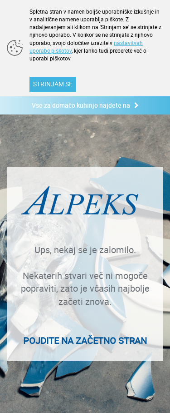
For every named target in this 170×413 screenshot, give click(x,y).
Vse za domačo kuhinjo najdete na (85, 105)
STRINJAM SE (53, 84)
